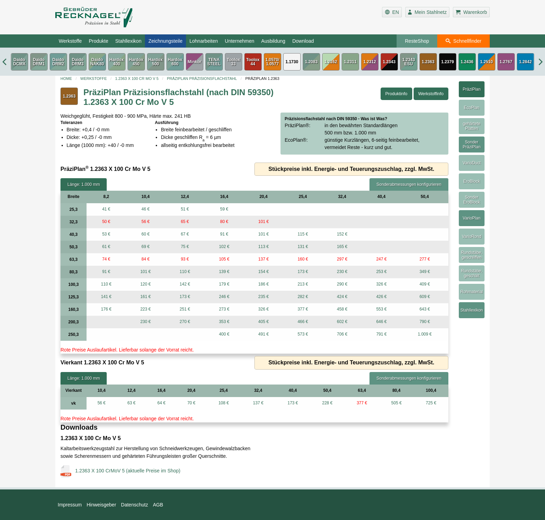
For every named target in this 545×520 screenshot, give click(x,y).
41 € (106, 209)
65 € (185, 221)
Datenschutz (134, 504)
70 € (191, 403)
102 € (224, 246)
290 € (342, 284)
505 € (396, 403)
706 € (342, 334)
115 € (303, 234)
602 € (342, 321)
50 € (106, 221)
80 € (224, 221)
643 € (425, 309)
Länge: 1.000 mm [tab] (83, 184)
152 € (342, 234)
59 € (224, 209)
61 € (106, 246)
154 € (263, 271)
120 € (145, 284)
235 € (263, 296)
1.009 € (425, 334)
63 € (132, 403)
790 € (425, 321)
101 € (263, 221)
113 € (263, 246)
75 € (185, 246)
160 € (303, 259)
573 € (303, 334)
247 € (381, 259)
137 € (263, 259)
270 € (185, 321)
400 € (224, 334)
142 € (185, 284)
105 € (224, 259)
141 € (106, 296)
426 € (381, 296)
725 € (431, 403)
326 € (381, 284)
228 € (327, 403)
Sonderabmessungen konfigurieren (408, 184)
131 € (303, 246)
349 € (425, 271)
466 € (303, 321)
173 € (303, 271)
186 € (263, 284)
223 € (145, 309)
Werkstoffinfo (431, 93)
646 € (381, 321)
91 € (224, 234)
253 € (381, 271)
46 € (145, 209)
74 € (106, 259)
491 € (263, 334)
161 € (145, 296)
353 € (224, 321)
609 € (425, 296)
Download (303, 41)
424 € (342, 296)
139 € (224, 271)
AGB (158, 504)
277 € (425, 259)
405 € (263, 321)
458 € (342, 309)
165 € (342, 246)
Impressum (70, 504)
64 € (161, 403)
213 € (303, 284)
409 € (425, 284)
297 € (342, 259)
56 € (145, 221)
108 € (223, 403)
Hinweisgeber (101, 504)
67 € (185, 234)
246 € (224, 296)
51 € (185, 209)
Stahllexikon (128, 41)
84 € (145, 259)
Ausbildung (273, 41)
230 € (342, 271)
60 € (145, 234)
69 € (145, 246)
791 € (381, 334)
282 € (303, 296)
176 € (106, 309)
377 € (303, 309)
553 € (381, 309)
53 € (106, 234)
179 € (224, 284)
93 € (185, 259)
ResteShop (417, 41)
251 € (185, 309)
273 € (224, 309)
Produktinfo (396, 93)
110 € (185, 271)
